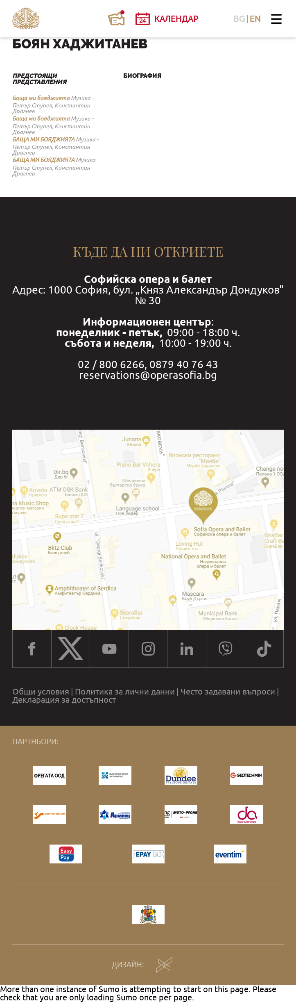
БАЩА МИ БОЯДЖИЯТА (43, 139)
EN (255, 19)
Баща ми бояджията (41, 98)
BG (239, 19)
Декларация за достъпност (64, 700)
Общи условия (40, 692)
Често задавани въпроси (228, 692)
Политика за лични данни (125, 692)
